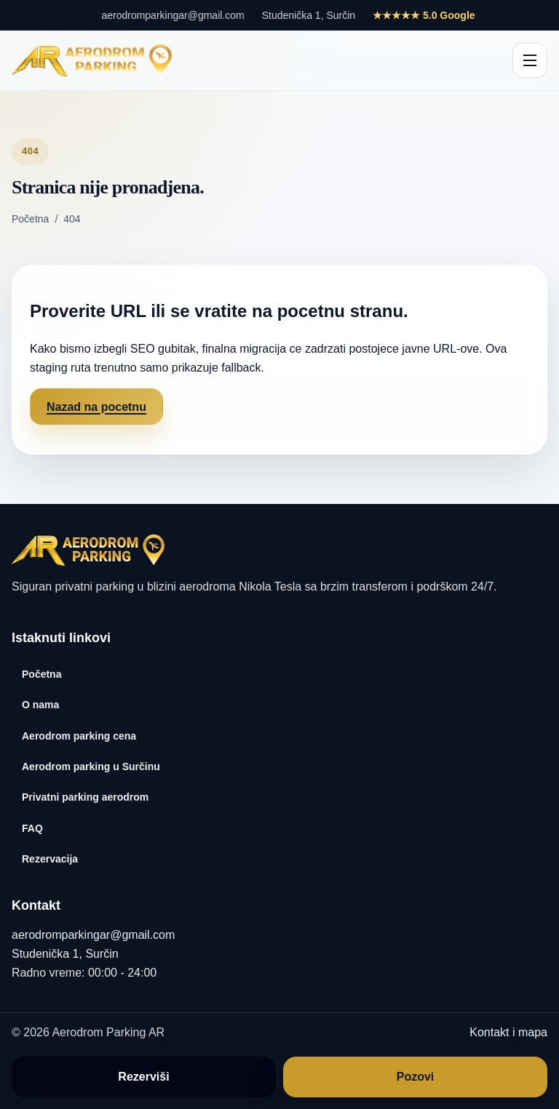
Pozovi (416, 1076)
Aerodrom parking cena (79, 736)
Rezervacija (50, 859)
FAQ (32, 828)
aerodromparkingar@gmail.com (172, 15)
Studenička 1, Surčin (308, 15)
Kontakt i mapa (508, 1032)
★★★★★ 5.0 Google (424, 15)
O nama (40, 704)
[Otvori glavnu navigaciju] (529, 60)
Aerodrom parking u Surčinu (91, 766)
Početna (30, 219)
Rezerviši (143, 1076)
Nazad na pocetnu (96, 407)
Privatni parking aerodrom (85, 797)
